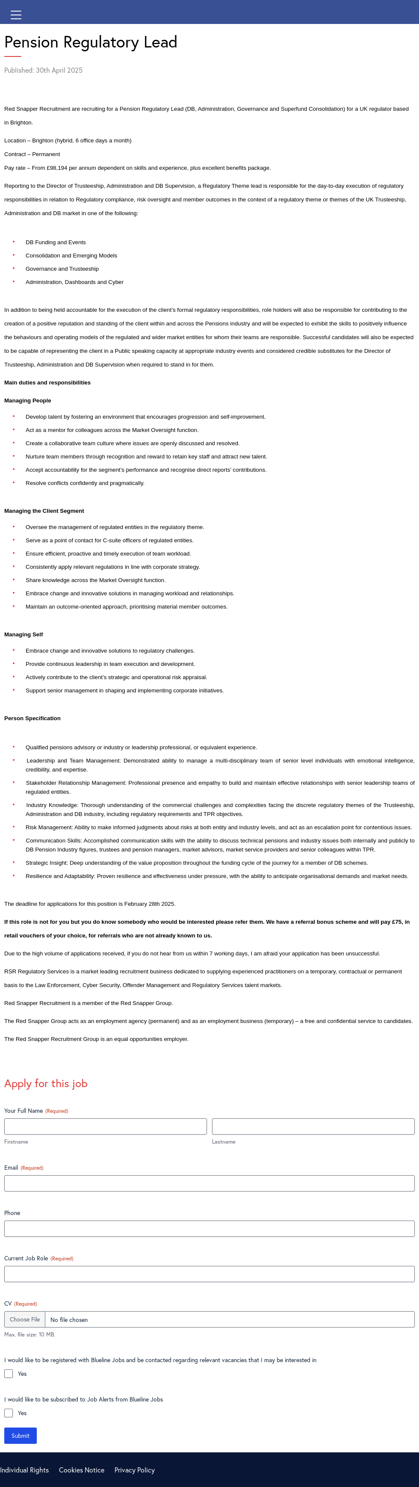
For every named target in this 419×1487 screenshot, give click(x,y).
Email (24, 1167)
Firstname (16, 1141)
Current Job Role (39, 1258)
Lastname (224, 1141)
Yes (22, 1373)
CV (20, 1303)
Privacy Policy (135, 1469)
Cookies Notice (81, 1469)
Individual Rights (24, 1469)
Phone (12, 1213)
